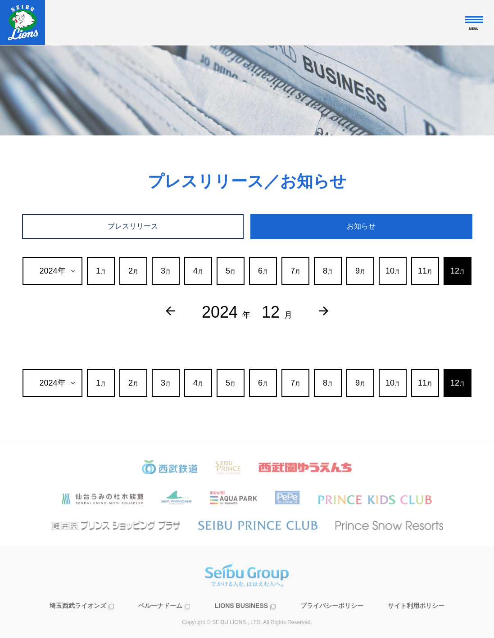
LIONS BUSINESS (241, 617)
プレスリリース (133, 226)
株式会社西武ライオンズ (22, 22)
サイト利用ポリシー (416, 617)
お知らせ (361, 226)
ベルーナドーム (160, 617)
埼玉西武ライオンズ (78, 617)
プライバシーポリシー (331, 617)
